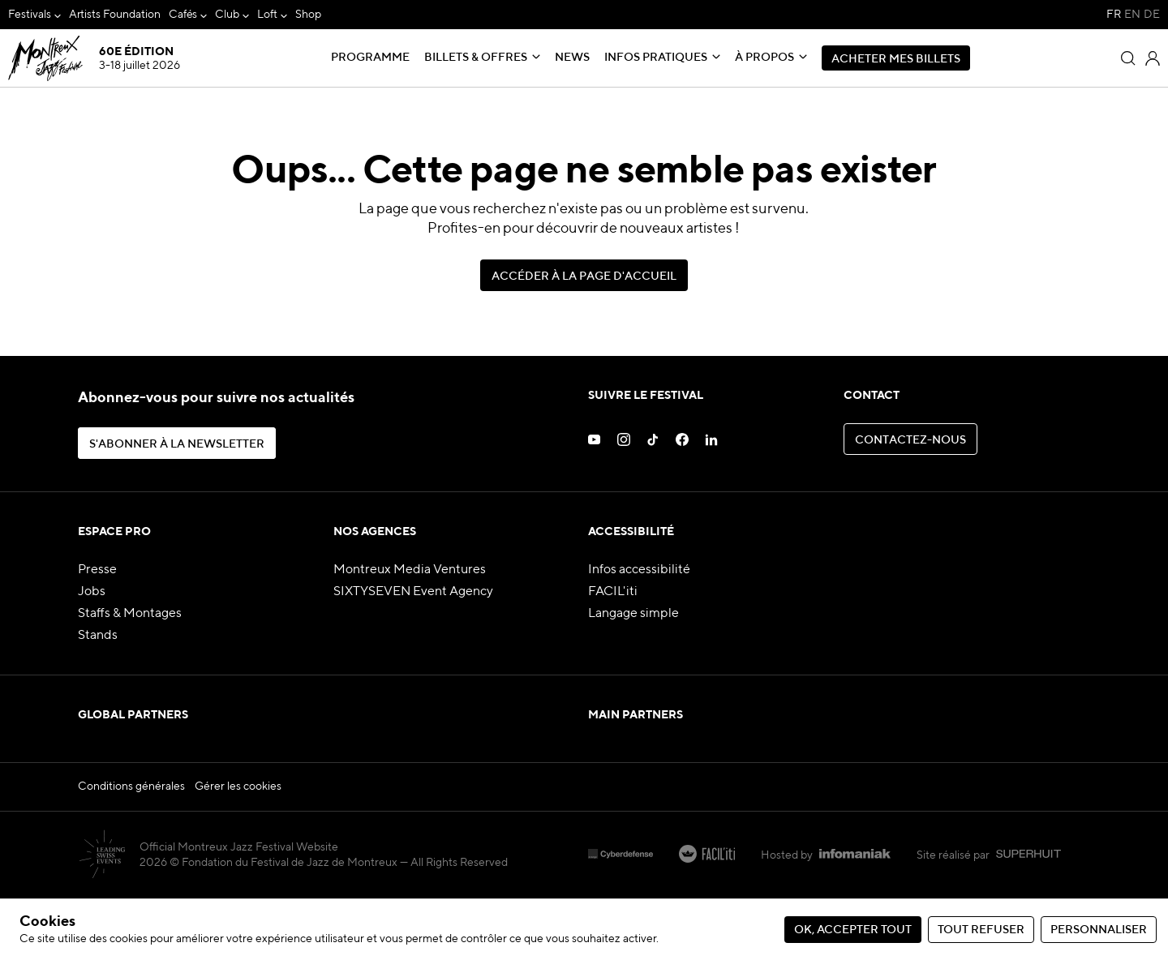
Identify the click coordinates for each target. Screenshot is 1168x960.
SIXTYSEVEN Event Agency (413, 591)
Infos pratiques (655, 57)
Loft (267, 14)
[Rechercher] (1128, 58)
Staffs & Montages (130, 613)
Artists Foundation (115, 14)
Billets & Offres (475, 57)
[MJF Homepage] (93, 58)
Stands (98, 635)
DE (1152, 14)
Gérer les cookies (238, 847)
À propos (764, 57)
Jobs (91, 591)
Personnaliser (1098, 930)
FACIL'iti (613, 591)
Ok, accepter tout (853, 930)
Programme (370, 57)
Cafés (183, 14)
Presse (97, 570)
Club (227, 14)
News (572, 57)
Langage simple (633, 613)
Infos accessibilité (639, 570)
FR (1113, 14)
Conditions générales (131, 847)
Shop (308, 14)
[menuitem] (34, 15)
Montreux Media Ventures (409, 570)
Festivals (29, 14)
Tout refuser (981, 930)
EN (1132, 14)
